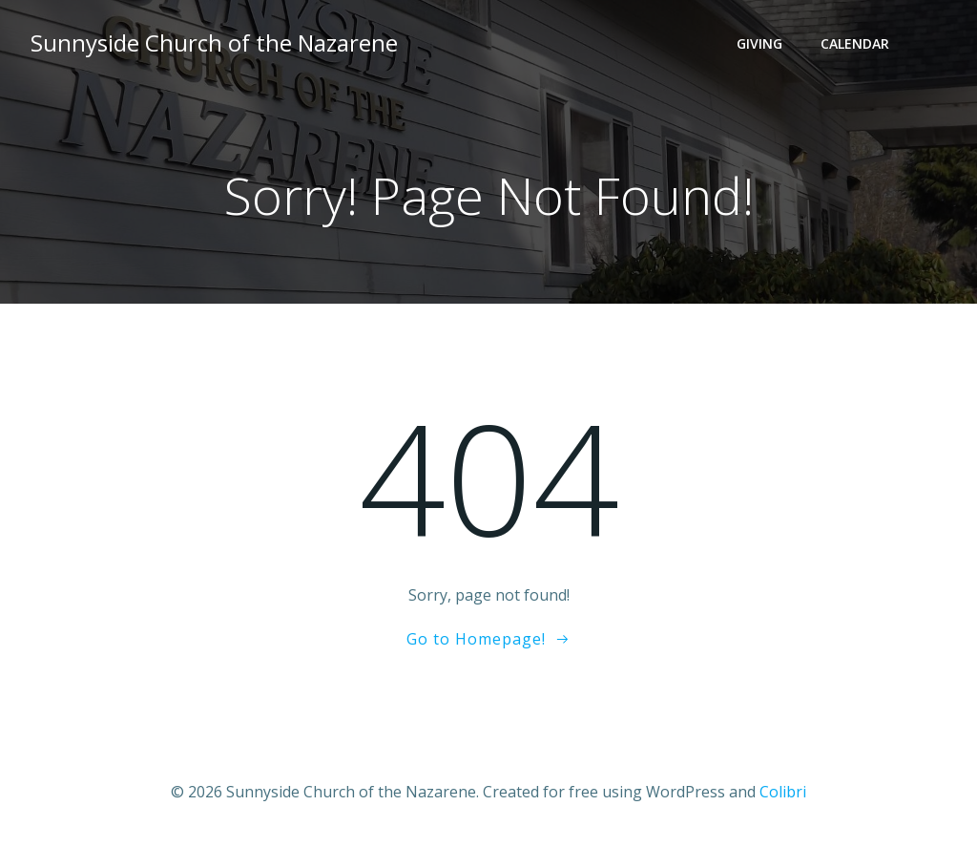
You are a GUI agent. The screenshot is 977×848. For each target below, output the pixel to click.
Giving (759, 43)
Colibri (782, 791)
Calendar (855, 43)
